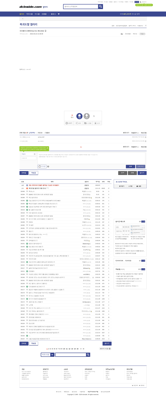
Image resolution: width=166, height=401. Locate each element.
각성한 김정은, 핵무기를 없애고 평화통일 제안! (42, 274)
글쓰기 (142, 173)
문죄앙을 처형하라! (33, 317)
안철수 (86, 375)
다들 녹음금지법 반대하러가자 (37, 339)
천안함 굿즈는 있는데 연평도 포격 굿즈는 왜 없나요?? (44, 277)
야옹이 (107, 373)
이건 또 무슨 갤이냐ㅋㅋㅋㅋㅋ (37, 308)
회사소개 (58, 392)
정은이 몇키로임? (33, 243)
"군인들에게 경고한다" (34, 286)
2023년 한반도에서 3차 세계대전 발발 (39, 280)
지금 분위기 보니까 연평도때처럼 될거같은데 (41, 333)
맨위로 (141, 385)
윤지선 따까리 (32, 253)
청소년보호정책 (105, 392)
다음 (81, 349)
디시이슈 (128, 261)
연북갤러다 (31, 240)
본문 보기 (126, 133)
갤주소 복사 (132, 26)
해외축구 (66, 379)
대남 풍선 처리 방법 (33, 247)
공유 (78, 123)
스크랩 (122, 34)
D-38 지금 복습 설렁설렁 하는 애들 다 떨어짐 (129, 274)
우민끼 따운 (31, 259)
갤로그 (115, 2)
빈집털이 (30, 271)
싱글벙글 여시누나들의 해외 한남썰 (125, 253)
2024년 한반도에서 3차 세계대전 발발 (39, 265)
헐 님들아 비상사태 (33, 210)
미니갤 (105, 2)
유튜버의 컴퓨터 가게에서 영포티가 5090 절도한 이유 (130, 251)
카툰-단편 (129, 379)
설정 (113, 26)
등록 (130, 166)
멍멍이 (107, 371)
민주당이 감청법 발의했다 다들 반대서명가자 (41, 228)
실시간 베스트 (120, 221)
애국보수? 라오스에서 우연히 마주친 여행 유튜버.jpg (130, 243)
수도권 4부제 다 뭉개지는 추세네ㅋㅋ (127, 286)
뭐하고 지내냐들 (32, 237)
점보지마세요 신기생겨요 (35, 320)
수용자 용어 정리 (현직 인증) (124, 276)
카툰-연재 (129, 377)
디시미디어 (119, 261)
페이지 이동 (105, 349)
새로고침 (144, 133)
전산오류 (30, 323)
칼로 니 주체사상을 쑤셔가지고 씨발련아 (40, 293)
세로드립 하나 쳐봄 (33, 302)
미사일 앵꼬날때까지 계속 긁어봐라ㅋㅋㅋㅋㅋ (42, 329)
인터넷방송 (130, 371)
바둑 (86, 377)
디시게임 (121, 2)
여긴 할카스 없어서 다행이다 (36, 283)
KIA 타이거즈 (67, 375)
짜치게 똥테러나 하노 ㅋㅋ (36, 234)
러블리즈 (45, 373)
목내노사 (30, 191)
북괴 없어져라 (32, 197)
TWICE (45, 379)
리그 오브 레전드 (26, 371)
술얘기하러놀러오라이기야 (36, 268)
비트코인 (87, 373)
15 (77, 349)
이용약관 (82, 392)
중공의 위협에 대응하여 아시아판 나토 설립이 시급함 (44, 290)
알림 (138, 186)
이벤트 (126, 2)
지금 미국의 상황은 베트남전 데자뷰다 (39, 262)
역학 (86, 379)
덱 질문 (29, 225)
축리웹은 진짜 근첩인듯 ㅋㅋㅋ (37, 314)
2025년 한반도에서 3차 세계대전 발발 (39, 216)
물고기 (107, 375)
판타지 (128, 375)
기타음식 (108, 379)
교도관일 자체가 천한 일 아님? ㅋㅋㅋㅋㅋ (128, 281)
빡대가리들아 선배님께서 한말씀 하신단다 (41, 204)
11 (67, 349)
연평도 (29, 222)
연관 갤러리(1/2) (121, 26)
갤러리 (22, 14)
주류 (107, 377)
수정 (122, 173)
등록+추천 (141, 166)
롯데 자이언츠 (67, 377)
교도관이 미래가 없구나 (123, 283)
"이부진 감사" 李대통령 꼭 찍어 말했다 (126, 246)
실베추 (69, 123)
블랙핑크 (45, 371)
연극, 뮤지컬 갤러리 (132, 373)
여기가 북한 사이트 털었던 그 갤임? (38, 219)
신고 (97, 123)
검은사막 (24, 377)
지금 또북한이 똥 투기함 (35, 250)
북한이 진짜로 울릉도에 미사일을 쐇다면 (40, 326)
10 (64, 349)
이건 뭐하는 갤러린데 (34, 311)
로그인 (137, 2)
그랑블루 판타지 (26, 373)
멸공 (29, 231)
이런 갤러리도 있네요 (34, 213)
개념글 (33, 173)
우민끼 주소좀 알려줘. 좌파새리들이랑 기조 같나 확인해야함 (46, 256)
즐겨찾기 (121, 186)
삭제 (145, 137)
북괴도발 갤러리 (28, 24)
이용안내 (140, 26)
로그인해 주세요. (121, 182)
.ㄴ (28, 336)
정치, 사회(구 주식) (90, 371)
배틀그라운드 (25, 375)
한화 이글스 (67, 373)
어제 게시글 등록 (130, 14)
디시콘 (131, 2)
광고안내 (74, 392)
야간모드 (143, 2)
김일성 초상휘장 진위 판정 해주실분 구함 (40, 207)
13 (72, 349)
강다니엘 (45, 375)
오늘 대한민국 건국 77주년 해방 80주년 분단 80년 (43, 200)
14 (75, 349)
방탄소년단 (46, 377)
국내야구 (66, 371)
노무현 (29, 305)
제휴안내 (66, 392)
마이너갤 (100, 2)
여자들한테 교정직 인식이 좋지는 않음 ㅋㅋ (129, 279)
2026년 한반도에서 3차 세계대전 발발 (39, 194)
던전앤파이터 (25, 379)
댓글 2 (142, 34)
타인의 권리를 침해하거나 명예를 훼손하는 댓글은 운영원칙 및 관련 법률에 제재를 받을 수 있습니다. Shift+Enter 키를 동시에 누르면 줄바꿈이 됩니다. (68, 156)
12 (69, 349)
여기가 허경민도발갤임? (35, 299)
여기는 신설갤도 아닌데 (35, 296)
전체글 (24, 173)
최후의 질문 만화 (120, 248)
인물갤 (110, 2)
